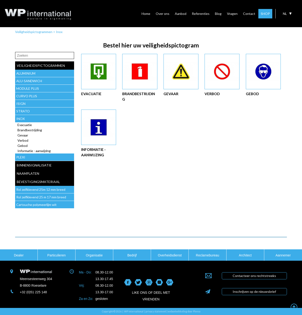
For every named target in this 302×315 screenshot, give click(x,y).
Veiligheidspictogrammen (33, 32)
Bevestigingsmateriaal (38, 182)
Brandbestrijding (29, 130)
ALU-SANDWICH (29, 81)
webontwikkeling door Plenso (184, 311)
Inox (59, 32)
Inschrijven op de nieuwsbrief (254, 291)
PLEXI (20, 157)
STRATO (23, 111)
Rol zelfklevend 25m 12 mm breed (40, 189)
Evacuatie (24, 125)
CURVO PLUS (26, 96)
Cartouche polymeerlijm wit (36, 205)
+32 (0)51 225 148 (33, 292)
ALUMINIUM (25, 73)
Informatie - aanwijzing (34, 151)
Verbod (22, 140)
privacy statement (156, 311)
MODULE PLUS (27, 88)
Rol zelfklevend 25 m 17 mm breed (41, 197)
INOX (20, 119)
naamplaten (28, 173)
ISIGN (20, 104)
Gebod (22, 146)
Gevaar (22, 135)
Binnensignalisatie (34, 165)
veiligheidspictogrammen (41, 66)
